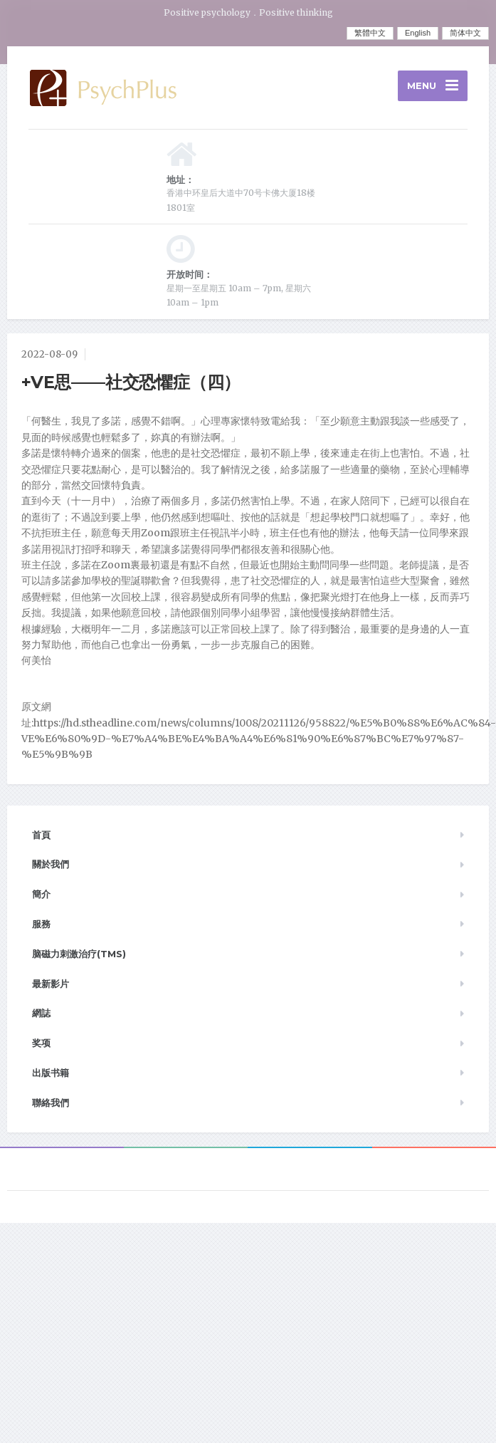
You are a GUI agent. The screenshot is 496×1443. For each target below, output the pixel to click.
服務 (41, 923)
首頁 (41, 834)
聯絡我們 (50, 1102)
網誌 (41, 1013)
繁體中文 (370, 32)
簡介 (41, 894)
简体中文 (465, 32)
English (418, 32)
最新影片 (50, 983)
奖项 (41, 1042)
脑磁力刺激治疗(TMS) (79, 953)
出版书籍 (50, 1072)
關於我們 (50, 864)
